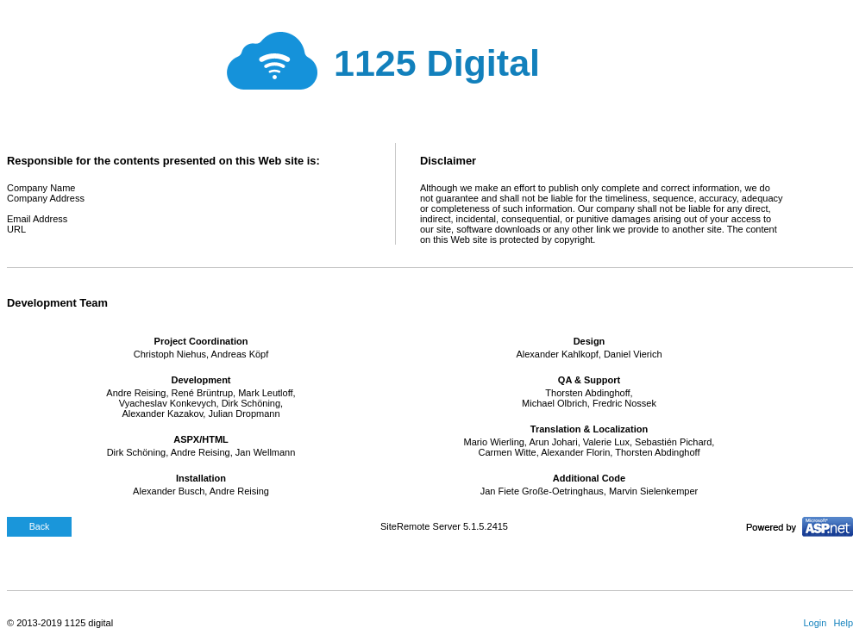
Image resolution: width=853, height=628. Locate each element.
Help (843, 623)
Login (814, 623)
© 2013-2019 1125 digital (60, 623)
